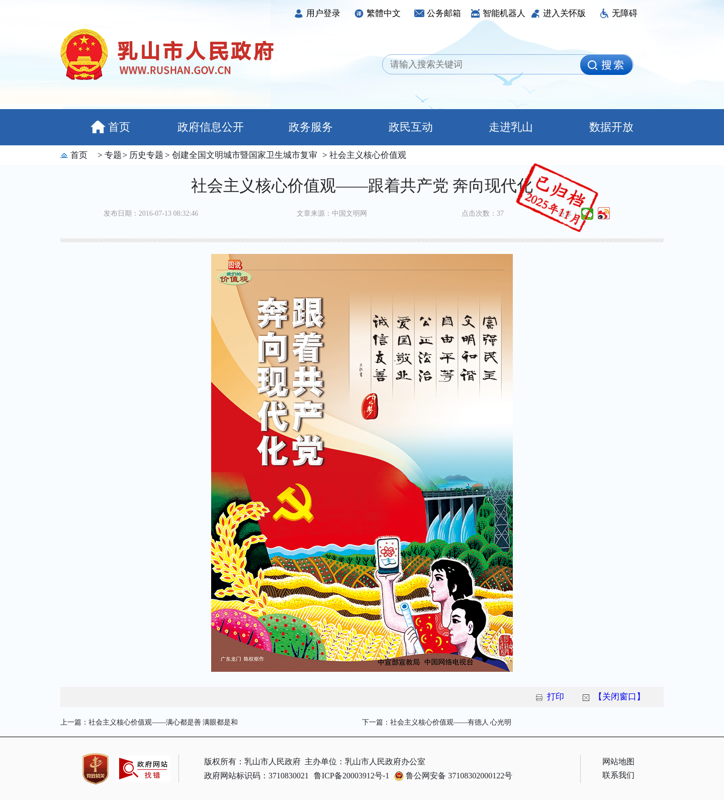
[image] (606, 65)
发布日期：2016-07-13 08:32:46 (151, 213)
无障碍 (618, 13)
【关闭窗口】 (619, 696)
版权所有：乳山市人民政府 (252, 761)
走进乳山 (511, 127)
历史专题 (145, 155)
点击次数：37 (483, 213)
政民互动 (411, 127)
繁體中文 (377, 13)
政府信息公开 (210, 127)
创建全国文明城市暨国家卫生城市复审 (243, 155)
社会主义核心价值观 (366, 155)
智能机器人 (497, 13)
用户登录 (317, 13)
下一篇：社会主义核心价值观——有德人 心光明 (437, 722)
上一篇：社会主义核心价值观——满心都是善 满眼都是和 (149, 722)
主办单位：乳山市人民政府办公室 (365, 761)
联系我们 (618, 775)
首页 (110, 127)
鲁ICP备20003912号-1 (351, 775)
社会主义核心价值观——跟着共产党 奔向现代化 (362, 185)
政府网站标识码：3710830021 (256, 775)
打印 (555, 696)
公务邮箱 (437, 13)
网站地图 (618, 761)
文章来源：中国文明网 (332, 213)
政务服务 (311, 127)
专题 (112, 155)
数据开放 (611, 127)
